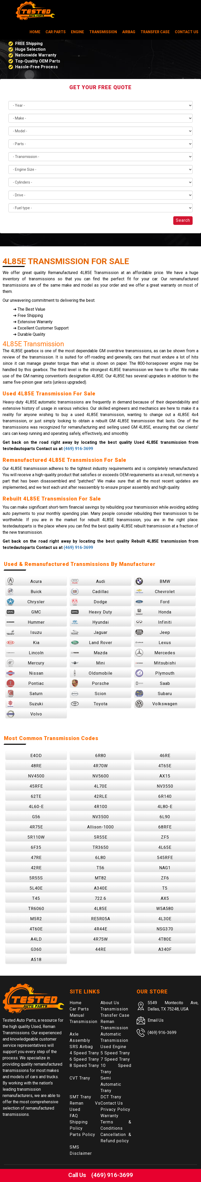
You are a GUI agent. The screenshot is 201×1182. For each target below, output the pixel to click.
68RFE (165, 827)
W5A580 (165, 908)
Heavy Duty (91, 612)
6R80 (100, 755)
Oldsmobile (92, 673)
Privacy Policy (115, 1109)
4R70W (100, 765)
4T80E (164, 939)
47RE (36, 857)
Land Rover (91, 642)
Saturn (25, 693)
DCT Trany (110, 1096)
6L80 (100, 857)
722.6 (100, 898)
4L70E (100, 786)
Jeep (152, 632)
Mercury (25, 663)
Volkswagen (156, 704)
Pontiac (25, 683)
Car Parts (56, 32)
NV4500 (36, 776)
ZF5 (165, 837)
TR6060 (36, 908)
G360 (36, 949)
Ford (152, 602)
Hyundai (90, 622)
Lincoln (25, 653)
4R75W (100, 939)
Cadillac (90, 591)
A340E (100, 888)
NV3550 (165, 786)
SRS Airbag (81, 1046)
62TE (36, 796)
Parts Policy (82, 1134)
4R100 (100, 806)
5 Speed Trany (115, 1052)
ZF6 (165, 878)
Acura (24, 581)
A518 (36, 959)
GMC (24, 612)
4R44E (100, 929)
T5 (165, 888)
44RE (100, 949)
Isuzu (24, 632)
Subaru (153, 693)
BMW (152, 581)
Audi (88, 581)
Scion (88, 693)
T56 (100, 867)
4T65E (164, 765)
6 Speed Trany (84, 1059)
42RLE (100, 796)
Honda (153, 612)
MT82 (101, 878)
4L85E (100, 908)
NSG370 (165, 929)
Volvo (24, 714)
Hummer (26, 622)
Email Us (156, 1020)
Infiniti (153, 622)
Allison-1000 (100, 827)
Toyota (89, 704)
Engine (77, 32)
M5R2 (36, 918)
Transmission (103, 32)
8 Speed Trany (84, 1065)
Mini (88, 663)
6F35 (36, 847)
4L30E (164, 918)
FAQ (74, 1115)
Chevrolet (155, 591)
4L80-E (165, 806)
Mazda (89, 653)
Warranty (109, 1115)
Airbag (128, 32)
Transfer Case (155, 32)
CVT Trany (80, 1078)
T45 (36, 898)
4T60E (36, 929)
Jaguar (89, 632)
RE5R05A (100, 918)
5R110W (36, 837)
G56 (36, 816)
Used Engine (113, 1046)
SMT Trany (80, 1096)
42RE (36, 867)
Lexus (153, 642)
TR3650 (101, 847)
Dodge (89, 602)
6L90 (165, 816)
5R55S (36, 878)
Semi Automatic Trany (110, 1084)
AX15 (164, 776)
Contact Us (186, 32)
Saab (152, 683)
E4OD (36, 755)
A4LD (36, 939)
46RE (165, 755)
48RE (36, 765)
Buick (24, 591)
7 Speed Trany (115, 1059)
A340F (165, 949)
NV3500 (100, 816)
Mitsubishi (155, 663)
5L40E (36, 888)
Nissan (25, 673)
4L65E (164, 847)
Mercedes (155, 653)
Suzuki (25, 704)
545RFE (165, 857)
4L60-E (36, 806)
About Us (109, 1002)
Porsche (90, 683)
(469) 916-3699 (78, 448)
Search (183, 220)
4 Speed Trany (84, 1052)
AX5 (165, 898)
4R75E (36, 827)
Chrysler (26, 602)
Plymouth (155, 673)
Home (35, 32)
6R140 (165, 796)
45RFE (36, 786)
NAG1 (165, 867)
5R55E (100, 837)
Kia (23, 642)
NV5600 (100, 776)
